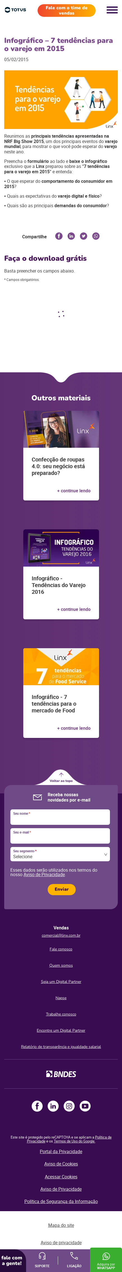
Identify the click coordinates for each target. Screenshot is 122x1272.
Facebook (37, 1106)
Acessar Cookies (61, 1176)
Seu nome (21, 814)
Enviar (62, 889)
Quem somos (61, 965)
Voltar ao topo (61, 781)
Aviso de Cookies (61, 1164)
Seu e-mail (22, 832)
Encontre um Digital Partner (61, 1030)
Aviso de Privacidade (44, 874)
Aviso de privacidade (61, 1242)
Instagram (69, 1106)
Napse (61, 998)
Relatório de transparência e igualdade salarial (61, 1046)
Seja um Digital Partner (61, 981)
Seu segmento (24, 851)
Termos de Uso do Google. (74, 1141)
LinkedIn (53, 1106)
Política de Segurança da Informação (61, 1201)
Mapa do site (61, 1225)
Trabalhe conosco (61, 1014)
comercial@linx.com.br (61, 935)
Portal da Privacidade (61, 1151)
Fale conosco (61, 949)
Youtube (85, 1106)
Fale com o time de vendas (67, 10)
